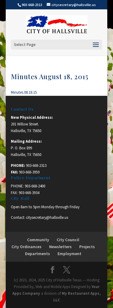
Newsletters (60, 246)
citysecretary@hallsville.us (47, 217)
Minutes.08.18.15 (24, 92)
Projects (87, 246)
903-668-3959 (29, 172)
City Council (68, 239)
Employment (69, 253)
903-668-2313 (36, 165)
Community (38, 239)
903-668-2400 (35, 186)
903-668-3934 (29, 192)
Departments (37, 253)
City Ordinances (26, 246)
